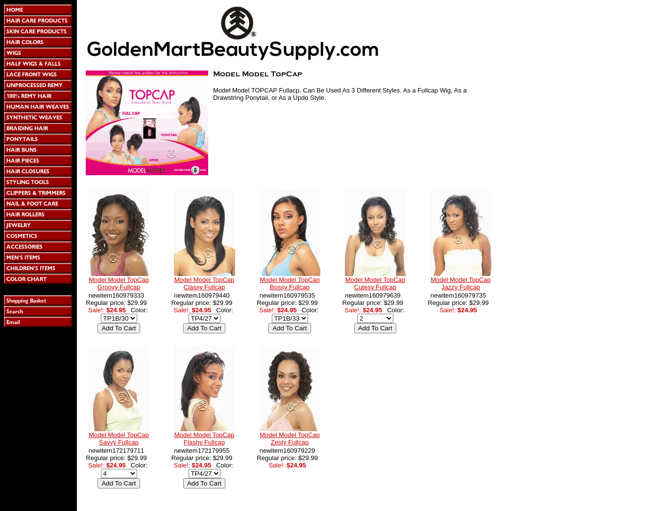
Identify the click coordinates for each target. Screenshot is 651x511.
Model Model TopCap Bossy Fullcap (290, 283)
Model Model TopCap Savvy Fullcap (119, 438)
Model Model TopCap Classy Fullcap (204, 283)
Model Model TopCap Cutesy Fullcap (375, 283)
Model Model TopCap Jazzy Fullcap (461, 283)
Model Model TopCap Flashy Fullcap (204, 438)
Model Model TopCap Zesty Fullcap (290, 438)
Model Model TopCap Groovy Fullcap (119, 283)
